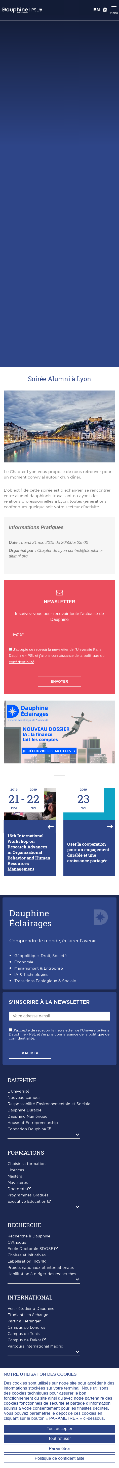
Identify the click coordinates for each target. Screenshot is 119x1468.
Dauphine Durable (25, 1110)
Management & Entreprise (38, 968)
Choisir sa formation (27, 1164)
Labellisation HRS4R (27, 1261)
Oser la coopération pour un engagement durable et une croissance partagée (88, 852)
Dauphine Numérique (27, 1116)
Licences (16, 1170)
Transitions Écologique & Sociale (45, 981)
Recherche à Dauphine (29, 1236)
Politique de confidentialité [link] (60, 1458)
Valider (30, 1053)
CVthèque (17, 1242)
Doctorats (17, 1189)
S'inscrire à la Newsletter (49, 1002)
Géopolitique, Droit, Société (40, 956)
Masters (15, 1176)
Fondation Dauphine (27, 1129)
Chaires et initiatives (27, 1255)
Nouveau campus (24, 1098)
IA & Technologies (31, 975)
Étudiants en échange (28, 1315)
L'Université (18, 1091)
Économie (23, 962)
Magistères (18, 1183)
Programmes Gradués (28, 1195)
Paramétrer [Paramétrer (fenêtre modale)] (59, 1448)
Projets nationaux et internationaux (41, 1268)
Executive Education (27, 1201)
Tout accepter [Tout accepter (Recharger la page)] (59, 1428)
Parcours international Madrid (35, 1346)
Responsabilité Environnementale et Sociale (49, 1104)
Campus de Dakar (24, 1340)
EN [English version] (96, 10)
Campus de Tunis (23, 1334)
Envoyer (59, 681)
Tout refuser (59, 1438)
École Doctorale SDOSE (30, 1249)
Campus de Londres (26, 1327)
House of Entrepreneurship (33, 1123)
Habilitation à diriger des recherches (42, 1274)
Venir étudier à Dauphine (31, 1309)
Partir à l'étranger (24, 1321)
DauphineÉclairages (30, 918)
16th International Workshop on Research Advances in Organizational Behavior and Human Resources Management (29, 852)
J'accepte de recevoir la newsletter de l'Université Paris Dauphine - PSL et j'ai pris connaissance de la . (59, 1034)
